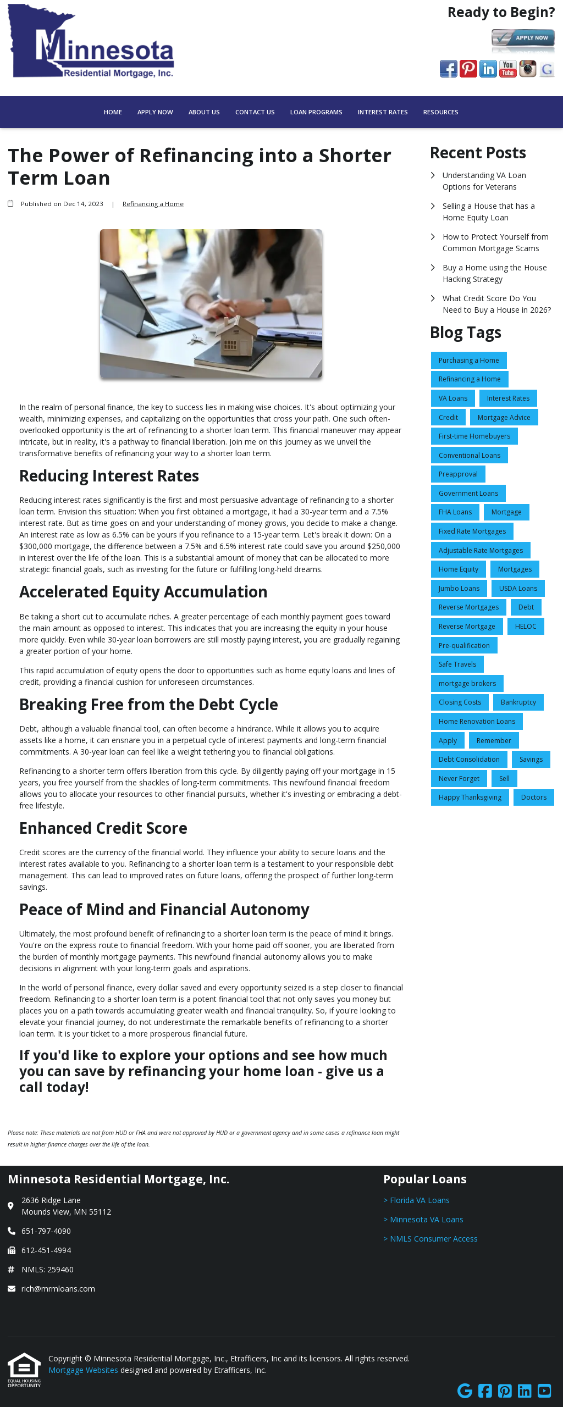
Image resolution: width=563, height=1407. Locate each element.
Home (113, 112)
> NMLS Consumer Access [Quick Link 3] (430, 1238)
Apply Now (155, 112)
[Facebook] (485, 1391)
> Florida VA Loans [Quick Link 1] (416, 1200)
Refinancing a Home (153, 204)
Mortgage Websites (84, 1370)
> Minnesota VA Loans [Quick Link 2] (423, 1219)
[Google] (464, 1391)
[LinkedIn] (525, 1391)
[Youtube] (544, 1391)
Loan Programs (316, 112)
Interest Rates (383, 112)
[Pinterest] (505, 1391)
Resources (441, 112)
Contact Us (255, 112)
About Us (204, 112)
